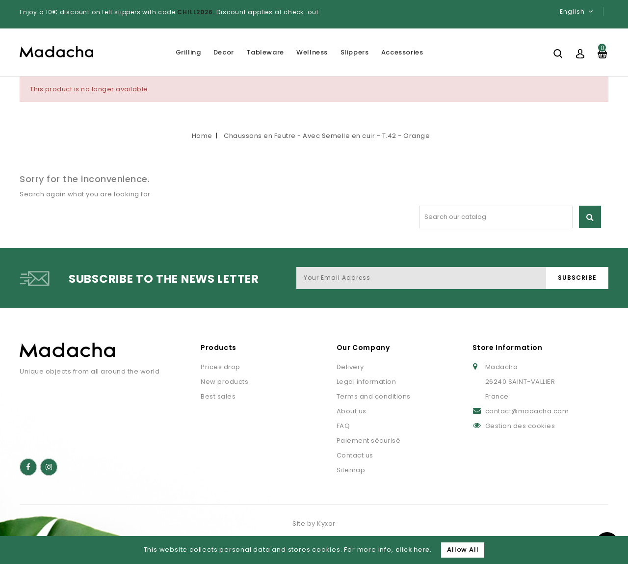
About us (351, 411)
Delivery (350, 367)
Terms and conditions (374, 396)
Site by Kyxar (314, 523)
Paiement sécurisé (369, 440)
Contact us (355, 455)
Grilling (188, 52)
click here (412, 549)
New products (224, 381)
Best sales (218, 396)
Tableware (265, 52)
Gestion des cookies (520, 425)
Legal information (366, 381)
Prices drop (220, 367)
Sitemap (351, 470)
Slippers (354, 52)
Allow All (462, 549)
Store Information (507, 347)
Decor (223, 52)
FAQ (343, 425)
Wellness (312, 52)
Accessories (402, 52)
